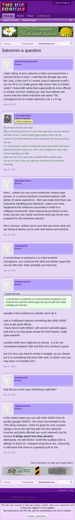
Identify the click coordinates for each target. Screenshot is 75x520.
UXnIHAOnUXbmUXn (26, 61)
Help (71, 490)
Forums (8, 15)
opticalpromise (23, 180)
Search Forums (11, 20)
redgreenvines (23, 281)
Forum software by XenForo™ (24, 497)
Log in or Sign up (62, 3)
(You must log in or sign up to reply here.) (52, 462)
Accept (31, 516)
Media (20, 15)
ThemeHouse (41, 500)
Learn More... (41, 516)
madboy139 (21, 246)
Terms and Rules (52, 495)
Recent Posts (29, 20)
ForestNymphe (23, 115)
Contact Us (43, 15)
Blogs (30, 15)
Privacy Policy (68, 495)
